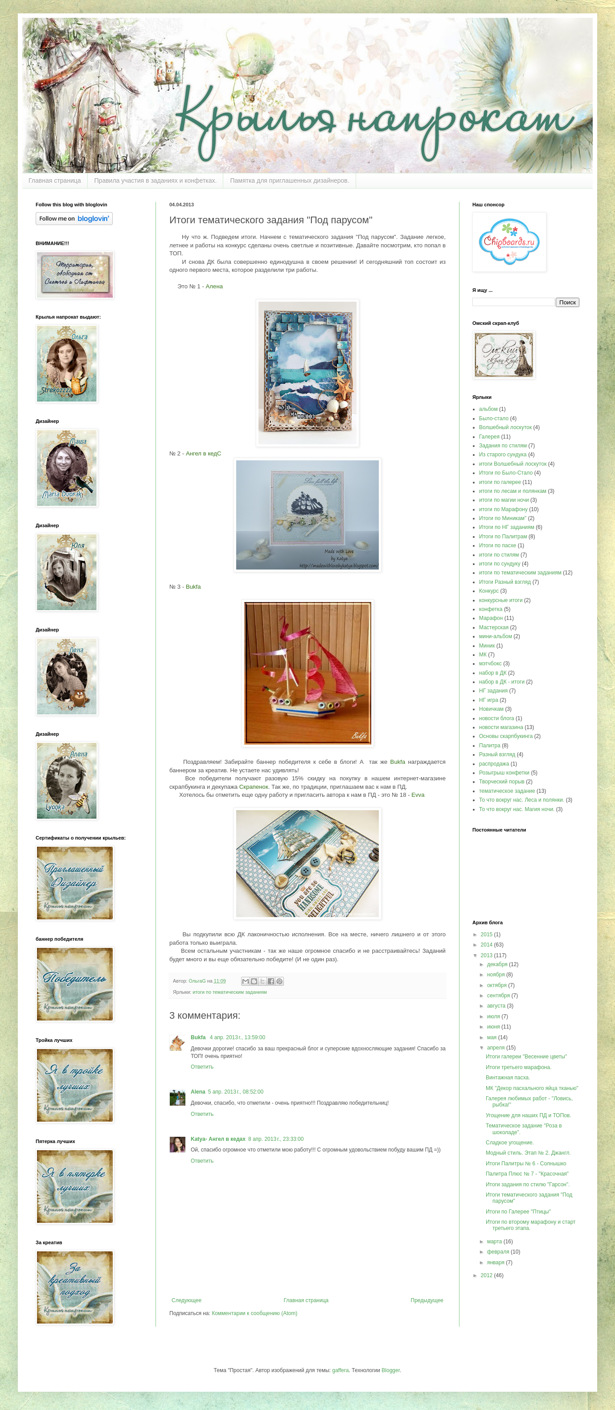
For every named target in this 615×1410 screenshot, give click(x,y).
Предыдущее (427, 1300)
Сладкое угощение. (510, 1142)
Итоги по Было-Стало (506, 473)
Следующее (186, 1300)
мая (492, 1037)
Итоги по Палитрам (503, 536)
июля (494, 1016)
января (496, 1262)
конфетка (491, 609)
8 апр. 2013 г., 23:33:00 (276, 1139)
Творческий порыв (502, 782)
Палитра (489, 745)
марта (495, 1241)
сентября (499, 995)
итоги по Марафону (503, 509)
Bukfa (199, 1037)
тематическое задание (507, 791)
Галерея (489, 437)
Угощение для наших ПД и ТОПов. (528, 1115)
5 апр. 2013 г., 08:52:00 (236, 1092)
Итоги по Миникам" (502, 518)
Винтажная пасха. (508, 1077)
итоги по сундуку (500, 564)
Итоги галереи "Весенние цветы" (526, 1056)
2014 (487, 945)
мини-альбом (495, 636)
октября (497, 985)
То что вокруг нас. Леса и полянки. (521, 800)
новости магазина (501, 727)
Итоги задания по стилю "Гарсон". (528, 1184)
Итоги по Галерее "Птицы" (518, 1212)
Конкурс (489, 591)
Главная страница (55, 180)
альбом (488, 409)
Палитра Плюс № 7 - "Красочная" (527, 1174)
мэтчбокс (490, 663)
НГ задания (493, 691)
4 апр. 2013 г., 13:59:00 (238, 1037)
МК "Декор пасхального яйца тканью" (532, 1088)
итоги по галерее (500, 482)
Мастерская (493, 627)
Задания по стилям (503, 446)
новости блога (496, 718)
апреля (496, 1048)
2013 (487, 955)
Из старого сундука (503, 454)
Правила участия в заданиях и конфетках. (155, 180)
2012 (487, 1275)
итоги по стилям (499, 555)
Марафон (491, 618)
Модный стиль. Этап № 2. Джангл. (528, 1153)
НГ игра (488, 700)
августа (497, 1006)
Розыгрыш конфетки (504, 773)
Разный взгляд (497, 754)
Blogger (390, 1370)
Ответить (202, 1067)
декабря (498, 964)
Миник (487, 646)
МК (483, 655)
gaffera (340, 1370)
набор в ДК (493, 673)
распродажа (494, 764)
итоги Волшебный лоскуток (512, 464)
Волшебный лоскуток (505, 427)
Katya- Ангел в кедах (218, 1139)
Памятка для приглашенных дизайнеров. (289, 180)
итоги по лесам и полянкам (512, 491)
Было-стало (493, 418)
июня (494, 1027)
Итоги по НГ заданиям (506, 527)
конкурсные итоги (501, 600)
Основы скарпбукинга (506, 736)
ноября (496, 974)
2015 (487, 934)
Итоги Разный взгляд (505, 582)
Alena (198, 1092)
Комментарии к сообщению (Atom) (254, 1313)
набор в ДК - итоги (502, 682)
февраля (499, 1252)
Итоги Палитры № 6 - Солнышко (526, 1163)
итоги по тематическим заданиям (229, 992)
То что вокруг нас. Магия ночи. (516, 809)
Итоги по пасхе (497, 545)
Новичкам (491, 709)
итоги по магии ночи (504, 500)
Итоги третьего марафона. (519, 1067)
